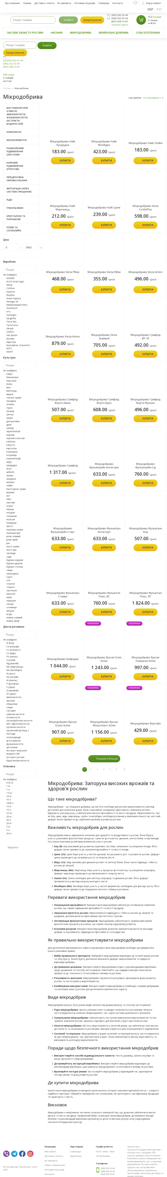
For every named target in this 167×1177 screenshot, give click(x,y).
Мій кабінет (50, 1151)
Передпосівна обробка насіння (17, 179)
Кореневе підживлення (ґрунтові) (15, 166)
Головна (7, 88)
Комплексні (14, 131)
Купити (65, 160)
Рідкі (9, 199)
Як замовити (64, 3)
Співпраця (103, 3)
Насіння (56, 32)
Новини (27, 3)
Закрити (12, 847)
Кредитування (92, 20)
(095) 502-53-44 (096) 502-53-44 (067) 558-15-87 (13, 63)
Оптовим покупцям (84, 3)
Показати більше (107, 758)
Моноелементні (17, 140)
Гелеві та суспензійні (14, 229)
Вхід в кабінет (151, 3)
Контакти (117, 3)
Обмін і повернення (55, 1165)
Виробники (76, 1156)
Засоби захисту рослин (25, 32)
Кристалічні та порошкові (16, 218)
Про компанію (12, 3)
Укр (150, 9)
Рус (159, 9)
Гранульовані (15, 207)
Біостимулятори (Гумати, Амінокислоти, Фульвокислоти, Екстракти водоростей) (17, 115)
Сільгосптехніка (148, 32)
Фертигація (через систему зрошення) (19, 190)
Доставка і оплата (44, 3)
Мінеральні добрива (113, 32)
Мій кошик (154, 17)
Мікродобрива (80, 32)
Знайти (68, 20)
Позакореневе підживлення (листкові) (15, 151)
